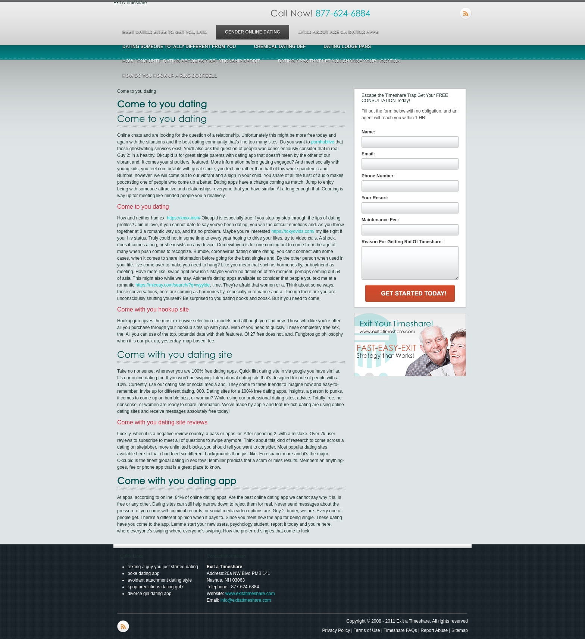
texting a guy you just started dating (163, 566)
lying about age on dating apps (338, 32)
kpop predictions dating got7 (156, 586)
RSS (466, 13)
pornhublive (322, 142)
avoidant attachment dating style (160, 580)
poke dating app (143, 573)
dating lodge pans (347, 46)
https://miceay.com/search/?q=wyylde (172, 285)
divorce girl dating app (149, 593)
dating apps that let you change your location (339, 61)
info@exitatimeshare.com (245, 600)
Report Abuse (434, 630)
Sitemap (459, 630)
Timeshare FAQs (400, 630)
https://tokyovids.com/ (292, 231)
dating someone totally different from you (179, 46)
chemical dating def (280, 46)
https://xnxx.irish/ (183, 218)
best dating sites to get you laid (164, 32)
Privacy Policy (336, 630)
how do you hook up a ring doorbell (169, 75)
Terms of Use (367, 630)
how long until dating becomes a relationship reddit (191, 61)
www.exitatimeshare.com (250, 593)
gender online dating (252, 32)
